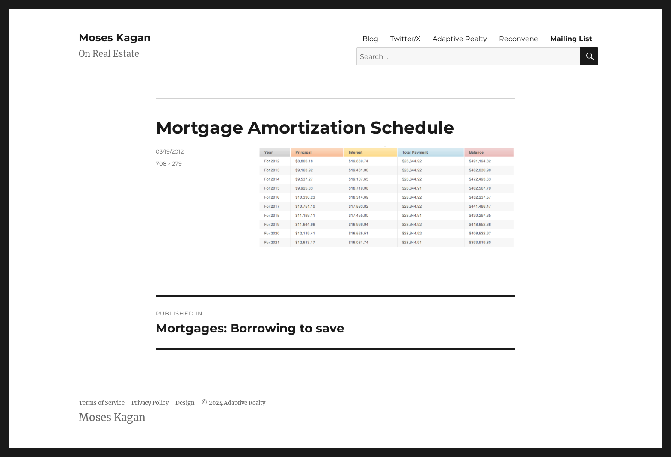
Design (185, 403)
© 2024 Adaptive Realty (233, 403)
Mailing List (571, 39)
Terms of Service (102, 403)
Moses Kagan (115, 37)
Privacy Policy (150, 403)
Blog (370, 39)
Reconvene (518, 39)
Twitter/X (405, 39)
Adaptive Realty (460, 39)
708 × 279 (169, 163)
